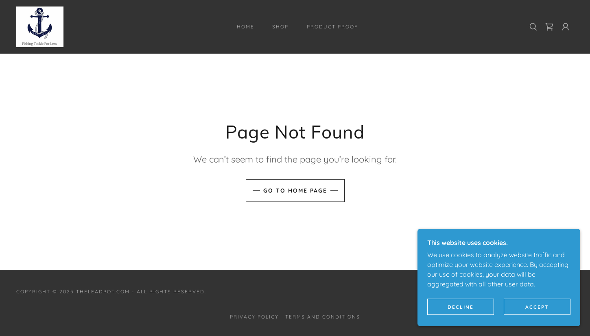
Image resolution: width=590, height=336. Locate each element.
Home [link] (245, 27)
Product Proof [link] (332, 27)
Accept (537, 307)
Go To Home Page (295, 190)
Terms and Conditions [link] (322, 317)
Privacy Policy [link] (254, 317)
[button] (565, 27)
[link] (39, 26)
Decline (461, 307)
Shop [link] (280, 27)
